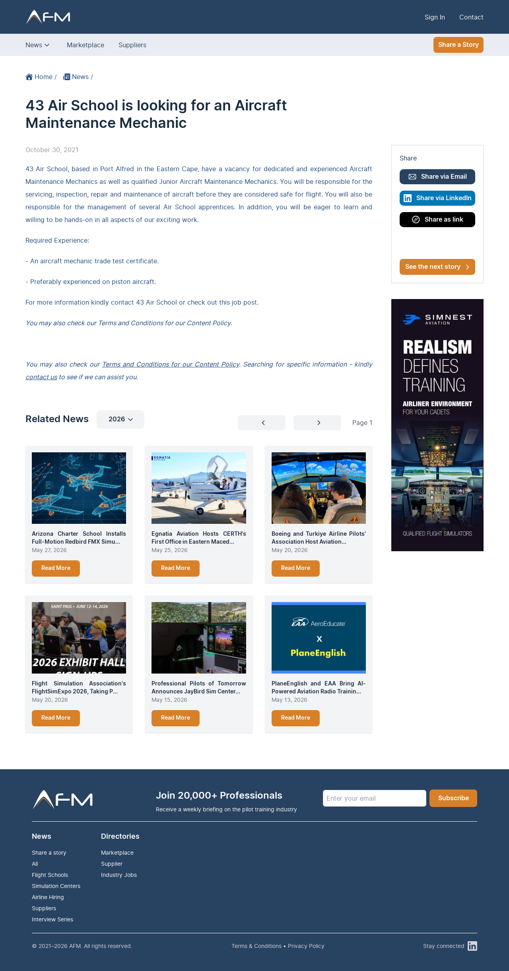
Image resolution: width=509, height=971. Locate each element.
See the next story (437, 267)
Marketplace (85, 45)
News (33, 45)
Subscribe (453, 798)
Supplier (111, 863)
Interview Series (52, 919)
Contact (471, 17)
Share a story (49, 852)
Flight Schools (50, 874)
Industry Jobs (119, 874)
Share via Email (437, 177)
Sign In (435, 17)
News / (78, 77)
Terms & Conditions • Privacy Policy (277, 945)
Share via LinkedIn (438, 198)
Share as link (437, 220)
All (35, 863)
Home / (41, 77)
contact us (41, 377)
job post (244, 302)
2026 (121, 419)
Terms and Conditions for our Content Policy (170, 364)
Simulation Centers (56, 885)
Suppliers (132, 45)
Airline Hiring (48, 897)
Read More (55, 568)
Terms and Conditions (130, 323)
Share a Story (458, 45)
